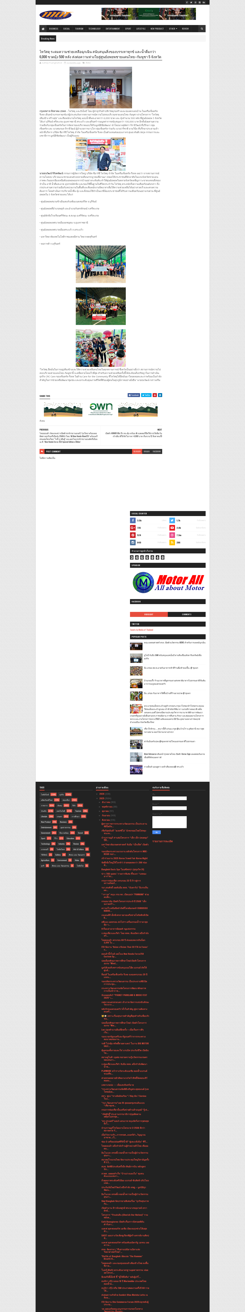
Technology (94, 28)
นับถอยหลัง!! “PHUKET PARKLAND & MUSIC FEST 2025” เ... (124, 741)
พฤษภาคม (107, 1244)
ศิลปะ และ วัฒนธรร (77, 599)
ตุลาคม (105, 555)
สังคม (88, 68)
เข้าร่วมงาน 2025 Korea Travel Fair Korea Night (124, 602)
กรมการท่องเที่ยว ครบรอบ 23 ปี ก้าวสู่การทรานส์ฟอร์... (121, 626)
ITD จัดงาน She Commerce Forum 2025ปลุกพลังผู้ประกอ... (124, 1048)
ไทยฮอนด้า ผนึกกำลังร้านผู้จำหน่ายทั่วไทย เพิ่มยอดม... (124, 892)
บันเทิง (43, 555)
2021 (102, 1280)
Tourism (79, 28)
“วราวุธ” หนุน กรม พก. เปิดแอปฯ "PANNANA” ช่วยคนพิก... (125, 640)
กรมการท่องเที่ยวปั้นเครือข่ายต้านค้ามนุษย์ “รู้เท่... (125, 854)
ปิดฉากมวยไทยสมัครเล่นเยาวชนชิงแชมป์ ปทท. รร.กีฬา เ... (124, 1096)
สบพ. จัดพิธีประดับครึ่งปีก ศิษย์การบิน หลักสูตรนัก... (123, 912)
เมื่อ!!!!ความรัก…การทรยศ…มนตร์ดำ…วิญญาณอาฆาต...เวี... (123, 881)
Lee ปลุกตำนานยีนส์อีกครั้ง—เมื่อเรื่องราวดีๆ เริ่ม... (122, 775)
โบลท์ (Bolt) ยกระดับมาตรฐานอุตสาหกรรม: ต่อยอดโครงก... (124, 1016)
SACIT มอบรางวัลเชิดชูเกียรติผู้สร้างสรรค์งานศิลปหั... (125, 981)
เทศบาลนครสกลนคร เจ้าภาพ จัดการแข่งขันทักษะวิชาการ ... (125, 748)
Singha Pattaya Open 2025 (114, 1167)
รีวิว (56, 583)
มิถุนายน (106, 1239)
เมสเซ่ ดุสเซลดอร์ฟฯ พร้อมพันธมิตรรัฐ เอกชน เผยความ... (125, 988)
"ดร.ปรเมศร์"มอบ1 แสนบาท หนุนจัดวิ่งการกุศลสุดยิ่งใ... (125, 867)
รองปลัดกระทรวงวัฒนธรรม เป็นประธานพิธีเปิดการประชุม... (124, 727)
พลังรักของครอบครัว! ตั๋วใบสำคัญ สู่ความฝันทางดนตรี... (124, 755)
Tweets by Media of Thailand (167, 158)
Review (185, 28)
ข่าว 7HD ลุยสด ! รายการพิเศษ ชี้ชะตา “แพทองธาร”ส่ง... (123, 619)
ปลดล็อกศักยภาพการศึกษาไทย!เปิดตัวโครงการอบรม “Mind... (123, 706)
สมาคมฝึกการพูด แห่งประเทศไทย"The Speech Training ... (123, 1130)
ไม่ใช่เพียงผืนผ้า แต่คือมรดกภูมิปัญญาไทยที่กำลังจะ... (124, 1117)
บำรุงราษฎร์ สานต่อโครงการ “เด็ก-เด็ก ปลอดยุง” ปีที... (124, 583)
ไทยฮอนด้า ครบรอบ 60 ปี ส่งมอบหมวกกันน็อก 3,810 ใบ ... (123, 686)
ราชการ (44, 550)
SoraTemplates (54, 1307)
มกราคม (106, 1261)
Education (70, 583)
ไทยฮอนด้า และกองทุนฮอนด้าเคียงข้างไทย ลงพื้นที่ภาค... (124, 1009)
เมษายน (106, 1248)
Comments (193, 143)
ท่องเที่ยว (66, 544)
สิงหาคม (106, 564)
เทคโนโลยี (61, 555)
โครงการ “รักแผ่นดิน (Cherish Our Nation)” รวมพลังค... (124, 961)
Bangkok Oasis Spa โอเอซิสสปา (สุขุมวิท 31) (122, 613)
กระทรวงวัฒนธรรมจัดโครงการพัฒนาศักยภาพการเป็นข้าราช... (123, 734)
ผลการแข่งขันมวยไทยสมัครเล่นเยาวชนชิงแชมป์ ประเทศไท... (124, 1123)
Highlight (168, 143)
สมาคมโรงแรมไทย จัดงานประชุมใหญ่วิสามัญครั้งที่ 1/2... (125, 905)
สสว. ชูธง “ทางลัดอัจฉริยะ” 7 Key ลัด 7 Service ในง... (123, 842)
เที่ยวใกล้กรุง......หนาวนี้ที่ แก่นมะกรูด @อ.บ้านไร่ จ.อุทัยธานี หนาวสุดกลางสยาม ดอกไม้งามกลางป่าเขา (186, 271)
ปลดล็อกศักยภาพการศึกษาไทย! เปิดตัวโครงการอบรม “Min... (124, 769)
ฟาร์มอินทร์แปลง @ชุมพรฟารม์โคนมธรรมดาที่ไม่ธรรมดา (186, 282)
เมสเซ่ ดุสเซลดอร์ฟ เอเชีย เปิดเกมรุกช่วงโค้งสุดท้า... (124, 974)
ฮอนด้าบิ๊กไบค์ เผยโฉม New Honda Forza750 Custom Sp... (122, 700)
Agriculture (45, 604)
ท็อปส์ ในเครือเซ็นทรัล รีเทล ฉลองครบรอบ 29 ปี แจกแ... (124, 720)
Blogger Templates (79, 1307)
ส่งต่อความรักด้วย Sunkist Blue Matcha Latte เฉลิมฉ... (124, 1041)
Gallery (58, 599)
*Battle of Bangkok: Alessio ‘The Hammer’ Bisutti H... (122, 1002)
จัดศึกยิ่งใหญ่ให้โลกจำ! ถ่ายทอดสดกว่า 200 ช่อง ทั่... (124, 608)
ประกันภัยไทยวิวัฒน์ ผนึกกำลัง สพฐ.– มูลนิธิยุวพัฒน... (123, 933)
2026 (102, 538)
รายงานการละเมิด (162, 586)
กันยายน (106, 560)
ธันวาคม (106, 546)
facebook (145, 467)
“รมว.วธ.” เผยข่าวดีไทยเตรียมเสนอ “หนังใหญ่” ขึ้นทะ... (124, 1142)
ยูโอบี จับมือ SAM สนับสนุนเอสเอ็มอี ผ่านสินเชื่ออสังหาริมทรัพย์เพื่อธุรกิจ (187, 185)
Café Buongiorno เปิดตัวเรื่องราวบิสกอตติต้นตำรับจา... (122, 967)
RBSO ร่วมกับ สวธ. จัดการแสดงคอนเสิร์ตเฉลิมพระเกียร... (123, 1155)
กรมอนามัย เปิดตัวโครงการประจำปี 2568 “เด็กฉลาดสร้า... (123, 647)
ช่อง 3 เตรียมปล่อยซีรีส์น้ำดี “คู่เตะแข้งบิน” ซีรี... (124, 886)
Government (45, 577)
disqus (135, 467)
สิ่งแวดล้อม (64, 577)
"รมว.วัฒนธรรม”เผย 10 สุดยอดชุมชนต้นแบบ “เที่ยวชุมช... (123, 849)
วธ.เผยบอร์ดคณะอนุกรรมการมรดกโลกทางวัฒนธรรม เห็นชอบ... (122, 1055)
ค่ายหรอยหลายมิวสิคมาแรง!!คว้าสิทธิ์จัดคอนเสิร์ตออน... (124, 824)
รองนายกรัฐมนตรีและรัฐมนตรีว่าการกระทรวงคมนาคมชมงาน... (123, 782)
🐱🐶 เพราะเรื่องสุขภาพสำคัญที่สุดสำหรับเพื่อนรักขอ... (125, 762)
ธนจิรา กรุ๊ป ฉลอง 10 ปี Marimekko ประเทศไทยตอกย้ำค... (123, 1027)
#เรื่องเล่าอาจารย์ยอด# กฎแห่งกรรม (118, 673)
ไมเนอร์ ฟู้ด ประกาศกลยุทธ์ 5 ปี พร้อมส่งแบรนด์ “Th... (124, 1187)
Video (77, 604)
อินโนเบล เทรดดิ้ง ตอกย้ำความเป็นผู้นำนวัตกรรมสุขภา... (124, 899)
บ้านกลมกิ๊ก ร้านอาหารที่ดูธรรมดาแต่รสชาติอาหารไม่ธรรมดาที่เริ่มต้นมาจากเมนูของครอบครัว (187, 212)
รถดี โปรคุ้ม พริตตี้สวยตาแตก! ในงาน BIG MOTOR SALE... (125, 789)
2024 (102, 1267)
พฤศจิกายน (107, 551)
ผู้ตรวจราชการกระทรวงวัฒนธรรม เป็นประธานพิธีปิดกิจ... (124, 569)
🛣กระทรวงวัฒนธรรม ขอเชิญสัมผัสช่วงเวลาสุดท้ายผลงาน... (123, 1222)
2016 (102, 1298)
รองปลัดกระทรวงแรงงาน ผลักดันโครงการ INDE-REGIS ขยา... (124, 597)
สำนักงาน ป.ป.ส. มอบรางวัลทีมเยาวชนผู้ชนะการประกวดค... (124, 1082)
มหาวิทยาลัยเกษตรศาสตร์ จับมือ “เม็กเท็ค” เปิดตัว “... (125, 590)
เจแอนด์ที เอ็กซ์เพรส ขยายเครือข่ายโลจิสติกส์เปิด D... (124, 661)
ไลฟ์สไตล (61, 594)
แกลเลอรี (44, 594)
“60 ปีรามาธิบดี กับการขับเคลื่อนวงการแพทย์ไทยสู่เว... (124, 1194)
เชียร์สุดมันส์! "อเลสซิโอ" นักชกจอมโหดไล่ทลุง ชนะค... (123, 576)
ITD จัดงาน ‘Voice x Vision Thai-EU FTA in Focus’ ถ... (124, 693)
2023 (102, 1271)
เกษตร (59, 561)
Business (53, 28)
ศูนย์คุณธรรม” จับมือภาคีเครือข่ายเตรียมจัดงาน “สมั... (124, 1201)
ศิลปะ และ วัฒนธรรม (60, 610)
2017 (101, 1293)
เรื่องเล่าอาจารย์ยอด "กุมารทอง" (116, 1136)
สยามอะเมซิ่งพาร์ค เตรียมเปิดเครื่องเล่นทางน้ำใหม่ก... (123, 1089)
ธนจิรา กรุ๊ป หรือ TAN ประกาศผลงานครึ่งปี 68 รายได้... (125, 1034)
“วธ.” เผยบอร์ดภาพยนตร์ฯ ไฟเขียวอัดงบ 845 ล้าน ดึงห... (123, 1075)
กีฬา (74, 550)
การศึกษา (76, 561)
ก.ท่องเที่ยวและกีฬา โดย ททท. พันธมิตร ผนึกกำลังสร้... (125, 679)
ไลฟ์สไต (80, 610)
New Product (157, 28)
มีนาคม (106, 1253)
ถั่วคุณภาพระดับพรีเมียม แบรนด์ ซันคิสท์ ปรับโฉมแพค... (125, 926)
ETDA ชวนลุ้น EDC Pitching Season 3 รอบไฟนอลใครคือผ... (124, 1228)
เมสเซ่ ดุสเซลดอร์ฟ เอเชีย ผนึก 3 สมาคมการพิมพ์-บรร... (122, 1180)
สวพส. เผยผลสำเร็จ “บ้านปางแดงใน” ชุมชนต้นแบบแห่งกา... (122, 919)
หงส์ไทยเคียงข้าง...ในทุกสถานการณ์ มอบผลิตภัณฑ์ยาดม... (121, 1215)
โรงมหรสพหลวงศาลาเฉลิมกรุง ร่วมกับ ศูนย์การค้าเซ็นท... (124, 1110)
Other (172, 28)
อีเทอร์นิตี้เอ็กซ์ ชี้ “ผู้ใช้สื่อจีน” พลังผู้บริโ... (121, 1021)
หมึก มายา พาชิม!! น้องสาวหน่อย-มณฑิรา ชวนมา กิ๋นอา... (125, 1061)
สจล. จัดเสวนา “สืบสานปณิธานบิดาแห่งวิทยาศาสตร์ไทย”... (120, 995)
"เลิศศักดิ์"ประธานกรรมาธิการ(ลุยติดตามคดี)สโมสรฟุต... (121, 860)
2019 (102, 1289)
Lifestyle (141, 28)
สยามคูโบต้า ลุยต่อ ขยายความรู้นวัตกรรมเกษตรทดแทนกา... (124, 803)
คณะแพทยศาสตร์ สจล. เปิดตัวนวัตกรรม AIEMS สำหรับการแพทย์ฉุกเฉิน (187, 173)
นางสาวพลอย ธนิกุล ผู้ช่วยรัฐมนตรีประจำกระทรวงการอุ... (121, 1208)
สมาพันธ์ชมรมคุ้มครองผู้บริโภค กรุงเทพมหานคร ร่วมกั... (124, 1068)
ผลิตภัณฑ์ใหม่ (46, 544)
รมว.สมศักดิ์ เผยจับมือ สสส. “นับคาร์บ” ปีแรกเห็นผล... (124, 633)
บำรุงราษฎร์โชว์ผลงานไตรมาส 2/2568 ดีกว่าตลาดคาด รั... (123, 874)
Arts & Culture (78, 594)
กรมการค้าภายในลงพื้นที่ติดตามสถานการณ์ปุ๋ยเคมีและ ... (123, 1103)
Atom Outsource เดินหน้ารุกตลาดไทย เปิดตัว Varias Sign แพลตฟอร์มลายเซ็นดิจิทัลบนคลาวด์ (187, 296)
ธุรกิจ (62, 539)
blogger (125, 467)
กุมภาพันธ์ (107, 1257)
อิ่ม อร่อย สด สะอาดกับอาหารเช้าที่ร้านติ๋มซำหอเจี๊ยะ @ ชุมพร (187, 198)
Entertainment (113, 28)
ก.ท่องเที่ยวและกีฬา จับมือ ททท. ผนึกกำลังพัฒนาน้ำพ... (124, 810)
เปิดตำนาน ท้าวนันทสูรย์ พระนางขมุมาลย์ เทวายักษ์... (124, 954)
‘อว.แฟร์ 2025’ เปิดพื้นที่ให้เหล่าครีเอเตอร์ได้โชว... (122, 1173)
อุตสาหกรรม (65, 572)
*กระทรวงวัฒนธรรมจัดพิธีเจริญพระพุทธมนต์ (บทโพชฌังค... (125, 835)
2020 (102, 1285)
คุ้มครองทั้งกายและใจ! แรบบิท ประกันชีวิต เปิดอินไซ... (125, 796)
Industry (62, 588)
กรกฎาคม (107, 1235)
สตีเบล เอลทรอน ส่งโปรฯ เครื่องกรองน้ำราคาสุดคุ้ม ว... (124, 668)
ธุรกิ (42, 610)
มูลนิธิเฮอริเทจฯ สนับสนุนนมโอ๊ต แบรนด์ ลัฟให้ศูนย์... (124, 713)
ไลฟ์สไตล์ (45, 539)
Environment (62, 604)
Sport (128, 28)
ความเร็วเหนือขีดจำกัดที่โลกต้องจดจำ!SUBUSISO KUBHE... (124, 654)
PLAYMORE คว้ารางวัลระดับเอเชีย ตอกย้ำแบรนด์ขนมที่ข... (124, 817)
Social (66, 28)
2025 (102, 543)
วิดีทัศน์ (44, 599)
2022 (102, 1276)
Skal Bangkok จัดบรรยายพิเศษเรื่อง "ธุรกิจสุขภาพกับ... (125, 947)
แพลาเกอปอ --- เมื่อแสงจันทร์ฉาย (117, 829)
